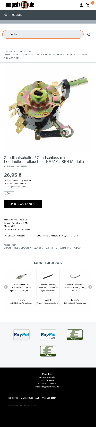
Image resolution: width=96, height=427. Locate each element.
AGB (37, 398)
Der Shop (9, 51)
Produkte (25, 51)
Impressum (13, 398)
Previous (6, 287)
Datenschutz (27, 398)
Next (90, 287)
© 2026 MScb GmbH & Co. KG (22, 405)
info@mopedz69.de (50, 386)
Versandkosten (49, 398)
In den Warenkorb (23, 204)
